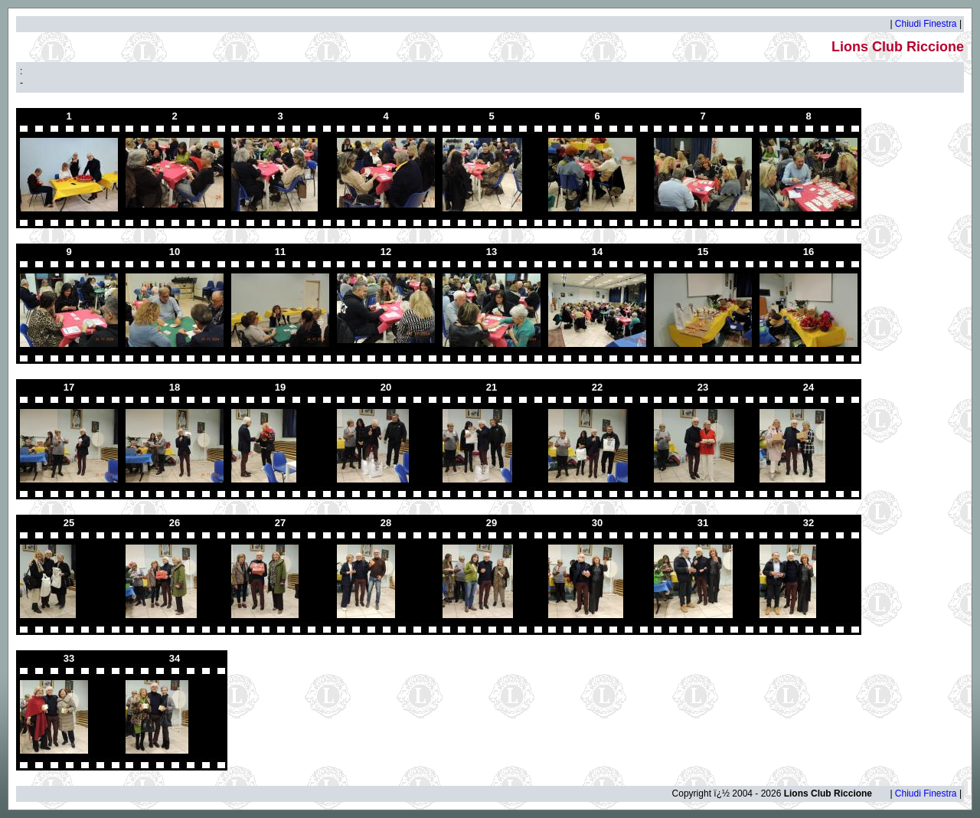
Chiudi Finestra (926, 23)
